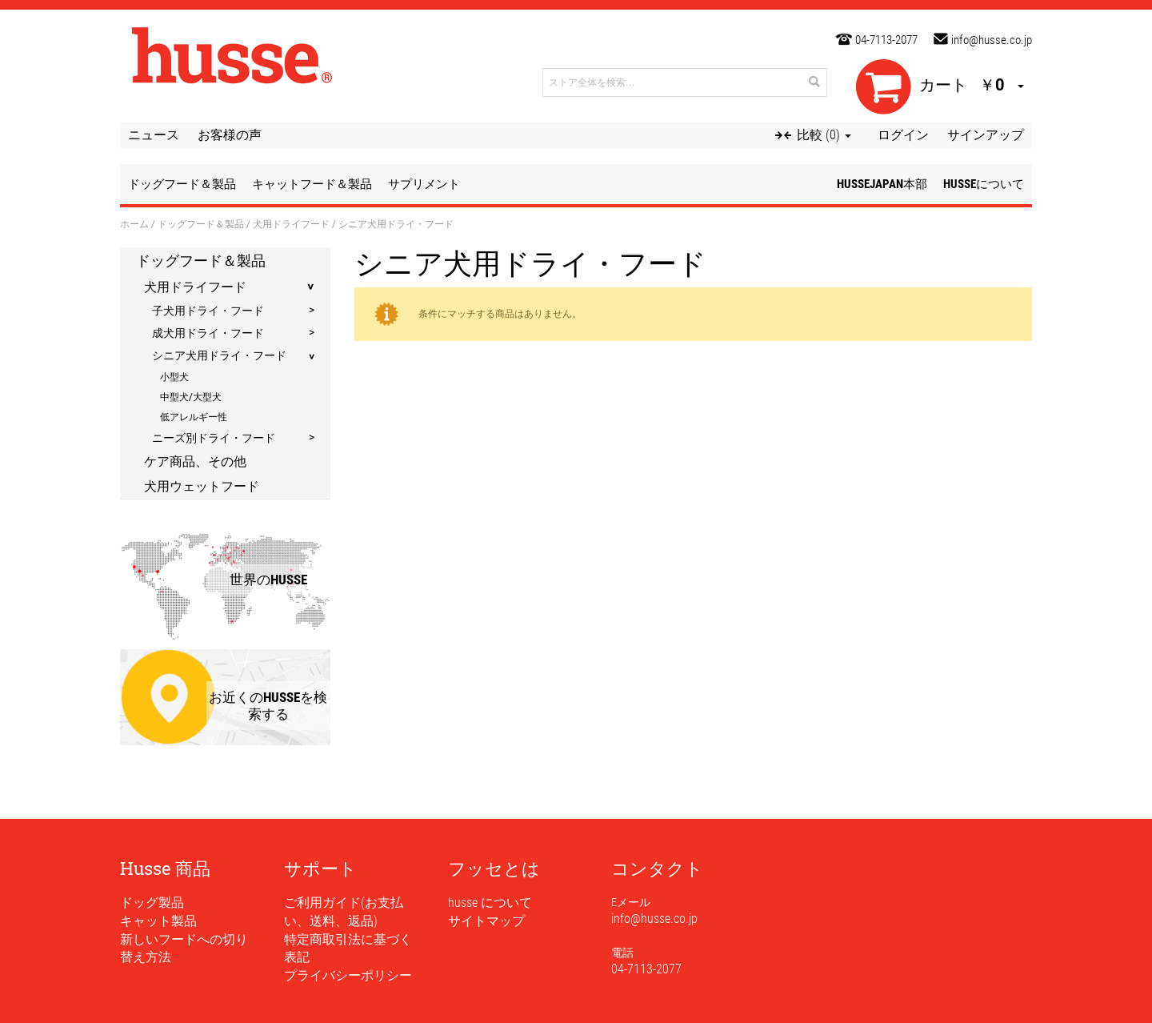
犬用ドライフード (291, 223)
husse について (490, 902)
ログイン (903, 134)
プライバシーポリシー (348, 975)
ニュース (153, 134)
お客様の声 (230, 134)
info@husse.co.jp (991, 40)
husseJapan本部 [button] (882, 184)
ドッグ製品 (152, 902)
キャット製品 (158, 921)
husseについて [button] (983, 184)
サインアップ (985, 134)
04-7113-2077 (886, 40)
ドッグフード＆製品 (201, 223)
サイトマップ (486, 921)
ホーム (134, 223)
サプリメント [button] (424, 184)
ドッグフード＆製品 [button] (182, 184)
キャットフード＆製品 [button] (312, 184)
